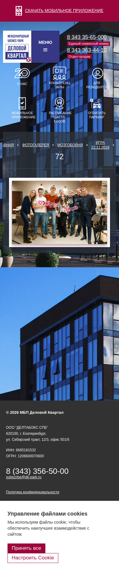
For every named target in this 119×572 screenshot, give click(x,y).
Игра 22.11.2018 (100, 145)
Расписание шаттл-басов (59, 117)
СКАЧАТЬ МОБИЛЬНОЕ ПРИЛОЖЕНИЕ (59, 10)
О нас (22, 84)
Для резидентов (96, 85)
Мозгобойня (70, 145)
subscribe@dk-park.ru (23, 477)
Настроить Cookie (33, 558)
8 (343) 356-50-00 (37, 471)
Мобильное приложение (22, 115)
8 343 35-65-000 (87, 37)
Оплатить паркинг (97, 115)
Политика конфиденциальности (32, 492)
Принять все (26, 548)
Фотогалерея (35, 145)
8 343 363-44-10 (87, 50)
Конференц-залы (59, 85)
